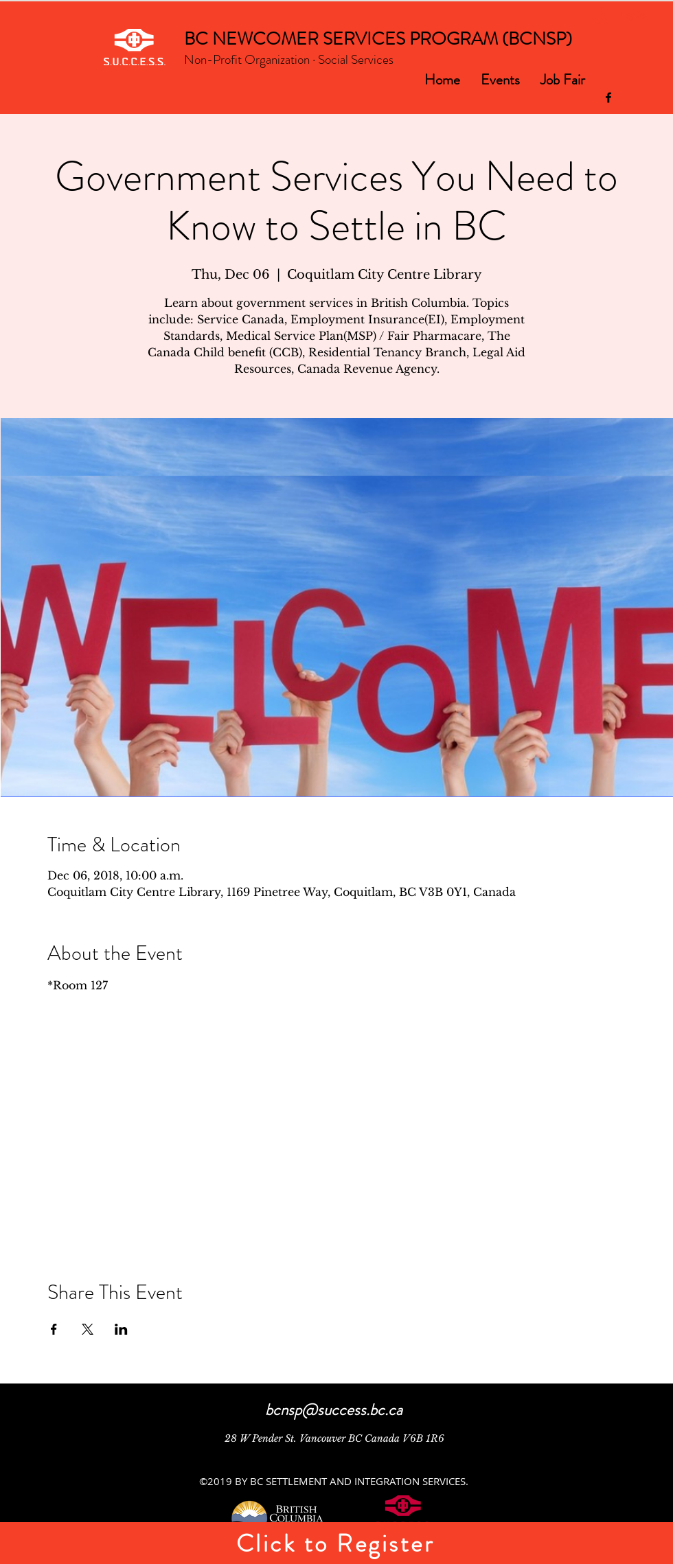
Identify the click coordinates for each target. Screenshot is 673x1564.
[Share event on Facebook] (53, 1329)
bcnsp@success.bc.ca (333, 1410)
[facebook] (608, 97)
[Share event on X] (87, 1329)
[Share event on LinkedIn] (121, 1329)
